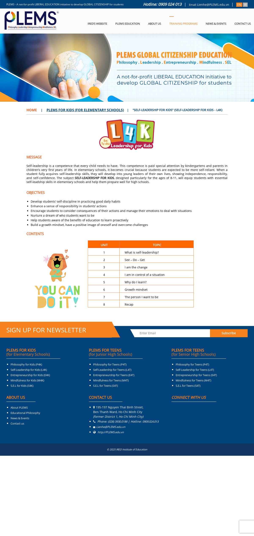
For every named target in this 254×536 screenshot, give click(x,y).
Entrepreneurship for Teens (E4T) (113, 375)
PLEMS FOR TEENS (110, 352)
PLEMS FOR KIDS (28, 352)
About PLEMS (19, 407)
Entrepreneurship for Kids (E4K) (30, 375)
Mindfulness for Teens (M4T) (111, 380)
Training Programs (183, 23)
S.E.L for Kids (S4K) (22, 386)
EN (239, 5)
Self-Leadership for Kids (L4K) (29, 370)
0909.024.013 (150, 421)
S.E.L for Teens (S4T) (105, 386)
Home (31, 110)
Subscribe (229, 333)
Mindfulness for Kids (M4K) (27, 380)
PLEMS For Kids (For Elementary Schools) (85, 110)
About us (154, 23)
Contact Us (243, 23)
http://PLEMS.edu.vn (111, 432)
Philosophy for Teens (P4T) (110, 364)
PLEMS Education (127, 23)
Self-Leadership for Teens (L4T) (112, 370)
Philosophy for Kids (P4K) (26, 364)
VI (245, 5)
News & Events (216, 23)
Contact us (17, 423)
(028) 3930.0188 (117, 421)
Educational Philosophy (25, 413)
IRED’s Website (97, 23)
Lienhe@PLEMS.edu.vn (213, 5)
